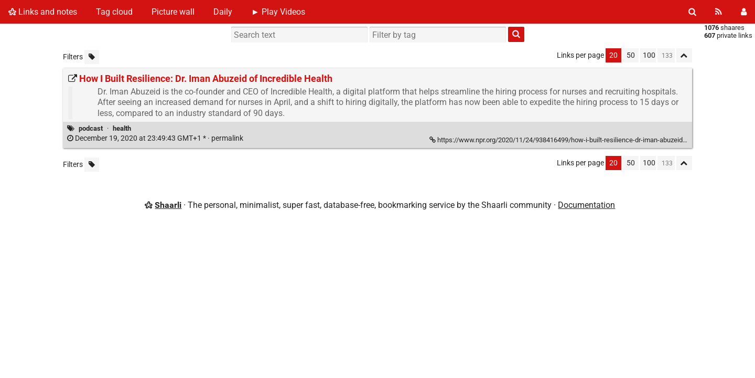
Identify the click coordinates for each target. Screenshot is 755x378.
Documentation (586, 205)
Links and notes (42, 12)
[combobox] (438, 35)
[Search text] (299, 35)
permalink (156, 138)
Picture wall (173, 12)
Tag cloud (114, 12)
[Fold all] (684, 55)
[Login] (743, 12)
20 (613, 55)
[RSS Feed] (718, 12)
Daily (222, 12)
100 (649, 55)
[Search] (692, 12)
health (122, 128)
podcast (91, 128)
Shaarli (168, 205)
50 (631, 55)
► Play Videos (278, 12)
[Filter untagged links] (91, 57)
